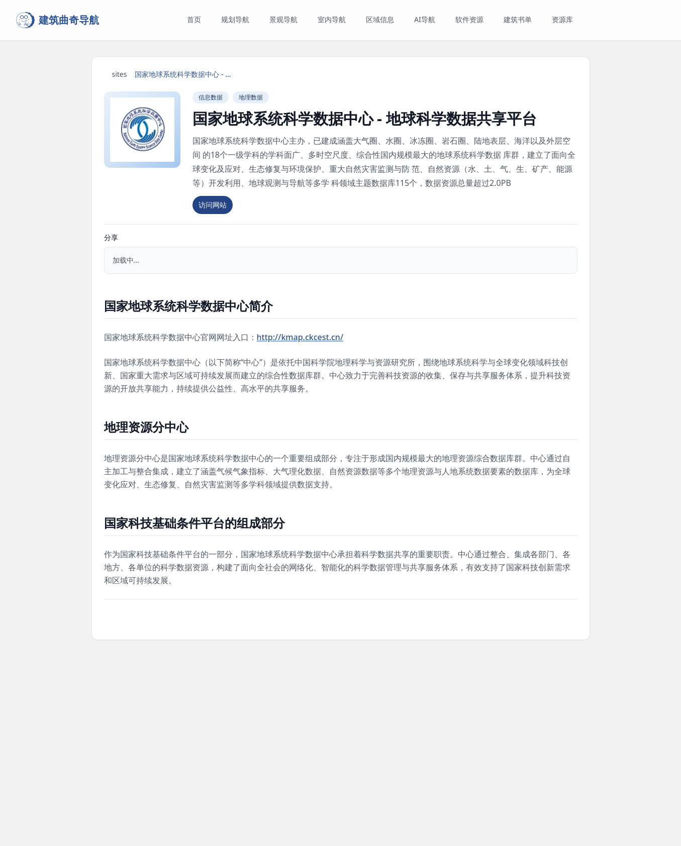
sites (119, 74)
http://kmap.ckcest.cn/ (300, 337)
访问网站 (213, 204)
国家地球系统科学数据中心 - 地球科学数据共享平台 (185, 74)
